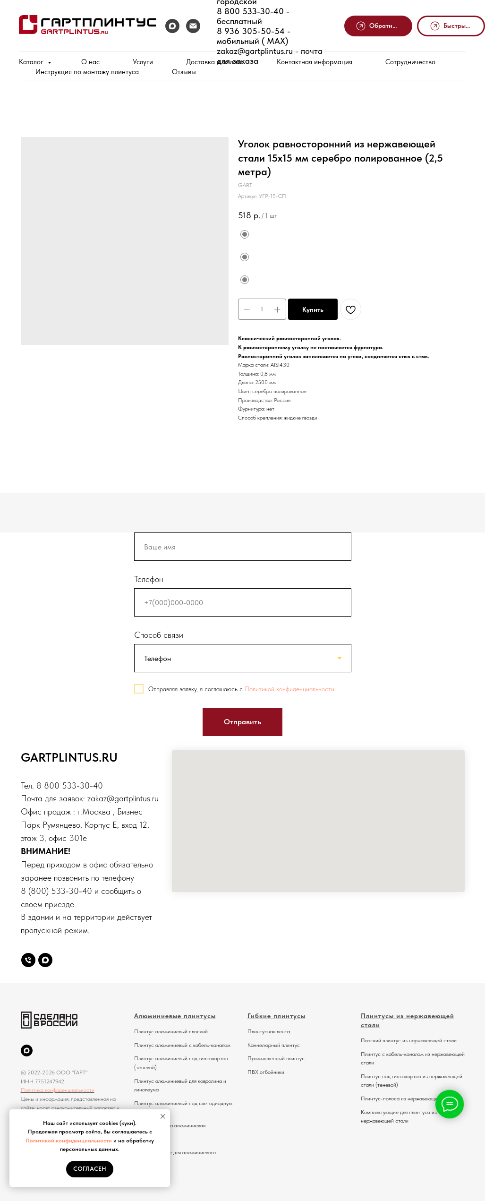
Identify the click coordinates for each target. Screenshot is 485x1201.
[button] (378, 26)
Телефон (148, 579)
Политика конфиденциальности (57, 1090)
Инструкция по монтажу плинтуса (87, 72)
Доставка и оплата (215, 62)
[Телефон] (28, 960)
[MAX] (172, 26)
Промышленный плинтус (276, 1058)
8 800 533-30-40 (250, 11)
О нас (90, 62)
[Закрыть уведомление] (163, 1116)
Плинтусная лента (268, 1031)
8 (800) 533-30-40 (56, 891)
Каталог (32, 62)
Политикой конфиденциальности (69, 1140)
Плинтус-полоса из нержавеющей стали (408, 1098)
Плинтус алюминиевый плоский (171, 1031)
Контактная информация (314, 62)
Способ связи (158, 635)
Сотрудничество (410, 62)
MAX (273, 41)
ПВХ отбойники (265, 1072)
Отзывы (184, 72)
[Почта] (193, 26)
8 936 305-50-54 (251, 31)
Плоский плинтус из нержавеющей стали (409, 1040)
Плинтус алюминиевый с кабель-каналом (182, 1045)
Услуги (143, 62)
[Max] (45, 960)
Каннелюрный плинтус (273, 1045)
